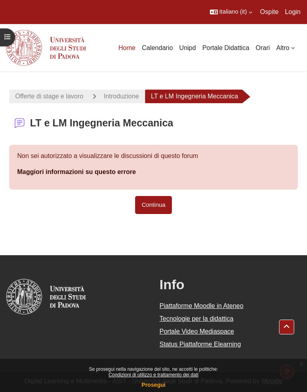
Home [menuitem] (127, 47)
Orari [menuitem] (263, 47)
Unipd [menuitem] (187, 47)
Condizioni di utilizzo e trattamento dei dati (154, 375)
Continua (153, 205)
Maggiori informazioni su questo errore (76, 171)
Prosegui (153, 385)
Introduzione (121, 96)
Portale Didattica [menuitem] (225, 47)
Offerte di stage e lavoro (49, 96)
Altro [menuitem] (282, 47)
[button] (231, 12)
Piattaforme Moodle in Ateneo (201, 305)
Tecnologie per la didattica (196, 318)
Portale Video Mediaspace (196, 331)
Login (293, 11)
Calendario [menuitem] (157, 47)
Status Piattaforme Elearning (200, 344)
